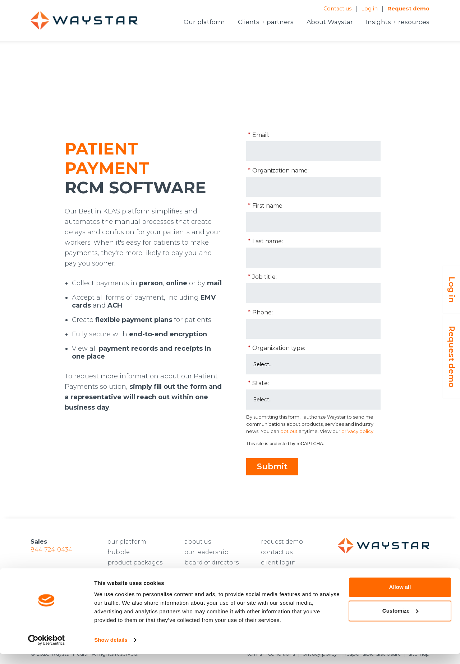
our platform (126, 541)
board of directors (211, 562)
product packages (134, 562)
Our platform (204, 22)
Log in (369, 8)
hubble (118, 552)
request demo (282, 541)
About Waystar (330, 22)
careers (195, 573)
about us (197, 541)
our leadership (206, 552)
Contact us (337, 8)
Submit (272, 466)
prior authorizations (138, 573)
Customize (400, 620)
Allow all (400, 597)
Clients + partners (266, 22)
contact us (277, 552)
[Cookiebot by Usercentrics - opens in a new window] (46, 650)
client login (278, 562)
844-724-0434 (51, 549)
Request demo (408, 8)
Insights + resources (397, 22)
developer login (285, 573)
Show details (111, 650)
